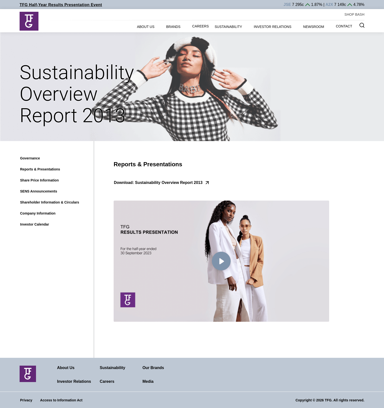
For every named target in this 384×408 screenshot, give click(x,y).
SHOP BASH (354, 14)
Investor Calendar (34, 224)
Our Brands (153, 368)
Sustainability (112, 368)
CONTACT (344, 26)
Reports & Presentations (40, 169)
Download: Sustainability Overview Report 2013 (158, 182)
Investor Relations (74, 381)
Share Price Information (39, 180)
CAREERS (200, 26)
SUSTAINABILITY (228, 27)
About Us (65, 368)
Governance (30, 158)
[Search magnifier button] (362, 25)
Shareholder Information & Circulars (49, 202)
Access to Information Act (61, 400)
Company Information (38, 213)
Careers (107, 381)
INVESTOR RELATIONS (272, 27)
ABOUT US (145, 27)
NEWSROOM (313, 27)
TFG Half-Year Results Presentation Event (61, 5)
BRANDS (173, 27)
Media (148, 381)
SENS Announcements (38, 191)
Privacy (26, 400)
